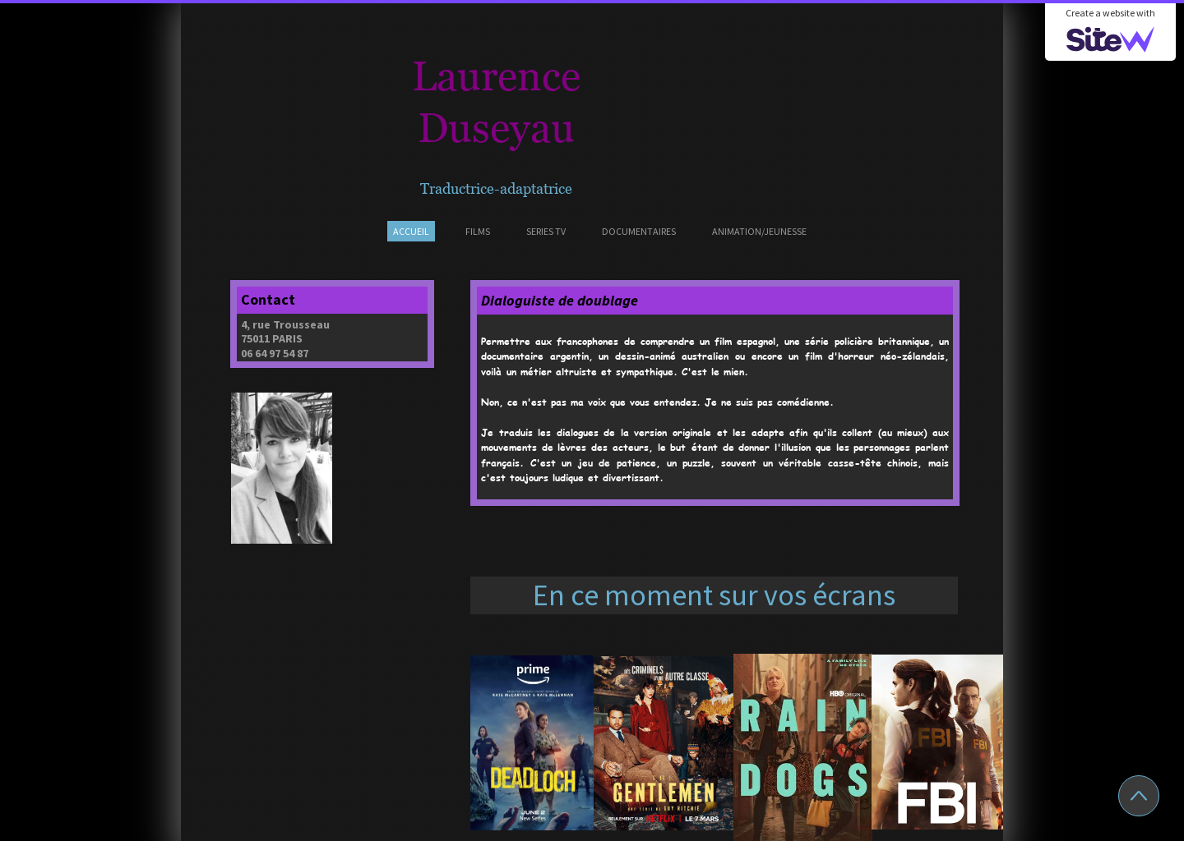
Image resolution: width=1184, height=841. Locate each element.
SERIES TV (546, 231)
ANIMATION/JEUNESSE (759, 231)
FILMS (477, 231)
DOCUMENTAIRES (639, 231)
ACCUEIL (411, 231)
